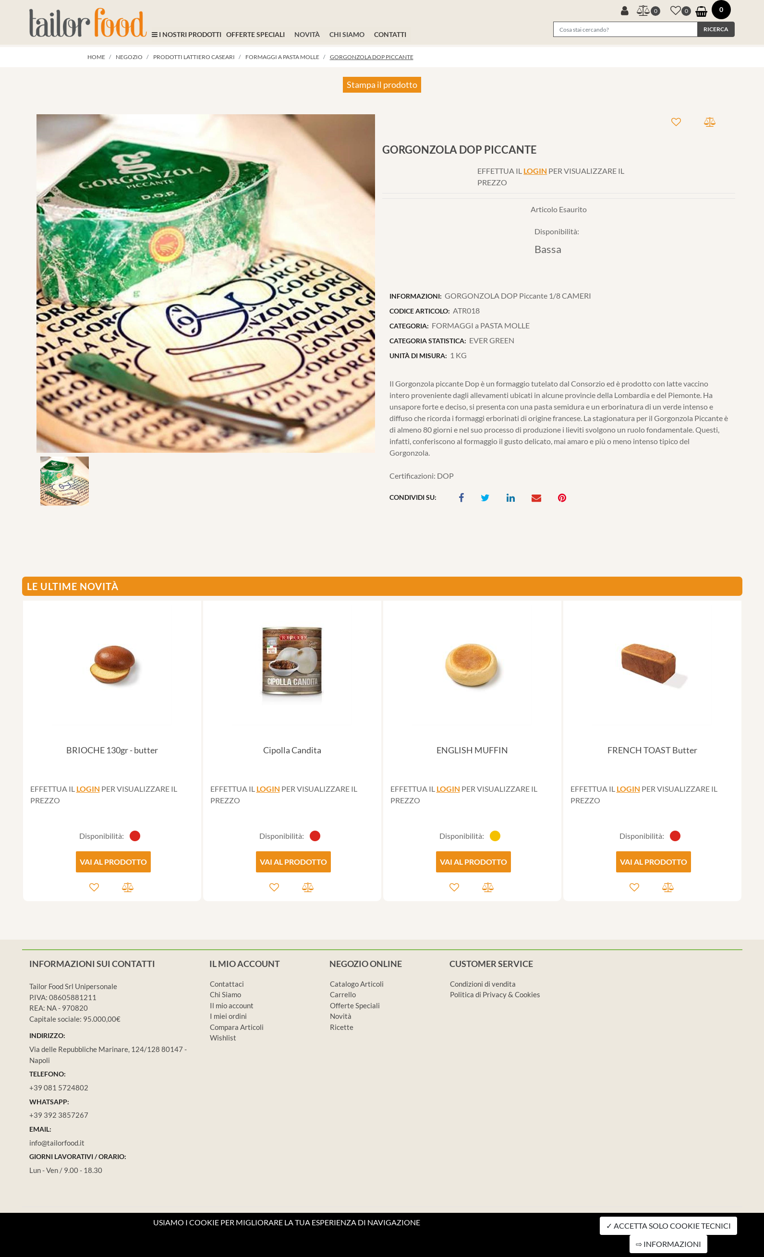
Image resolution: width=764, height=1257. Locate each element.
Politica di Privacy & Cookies (495, 994)
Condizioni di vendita (483, 983)
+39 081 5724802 (58, 1087)
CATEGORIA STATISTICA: (427, 341)
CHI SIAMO (346, 34)
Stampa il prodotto (382, 84)
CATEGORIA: (409, 326)
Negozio (129, 56)
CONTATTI (390, 34)
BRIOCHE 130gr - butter (112, 750)
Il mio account (232, 1005)
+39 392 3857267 (58, 1115)
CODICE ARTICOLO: (419, 311)
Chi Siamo (225, 994)
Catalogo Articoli (357, 983)
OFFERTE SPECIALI (255, 34)
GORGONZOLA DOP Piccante (371, 56)
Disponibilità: (556, 231)
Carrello (343, 994)
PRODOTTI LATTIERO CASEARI (194, 56)
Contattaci (227, 983)
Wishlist (223, 1037)
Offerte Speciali (355, 1005)
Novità (341, 1016)
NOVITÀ (307, 34)
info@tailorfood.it (57, 1142)
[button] (624, 9)
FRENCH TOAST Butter (652, 750)
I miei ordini (228, 1016)
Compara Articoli (237, 1027)
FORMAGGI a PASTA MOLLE (282, 56)
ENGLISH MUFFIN (472, 750)
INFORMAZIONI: (415, 296)
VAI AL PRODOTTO (113, 861)
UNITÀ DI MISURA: (418, 355)
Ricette (341, 1027)
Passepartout (422, 1251)
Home (96, 56)
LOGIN (535, 170)
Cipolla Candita (292, 750)
